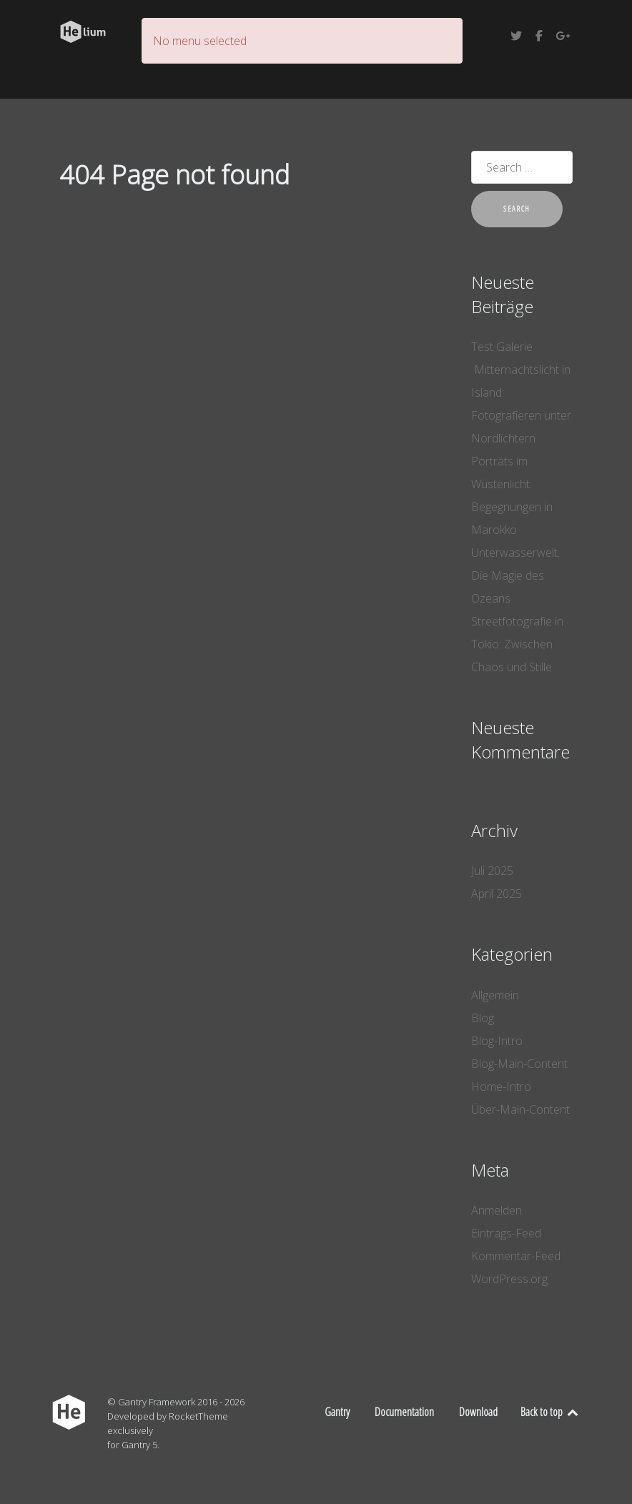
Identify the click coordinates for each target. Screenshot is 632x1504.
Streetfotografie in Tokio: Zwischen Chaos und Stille (517, 644)
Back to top (550, 1412)
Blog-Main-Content (519, 1064)
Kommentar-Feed (516, 1256)
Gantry (337, 1412)
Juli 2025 (492, 871)
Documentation (404, 1412)
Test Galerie (502, 347)
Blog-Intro (497, 1041)
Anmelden (496, 1210)
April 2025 (496, 893)
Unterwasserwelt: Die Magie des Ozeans (515, 575)
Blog (482, 1018)
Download (478, 1412)
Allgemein (495, 995)
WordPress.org (509, 1279)
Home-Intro (501, 1086)
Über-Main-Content (520, 1109)
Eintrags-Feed (506, 1233)
